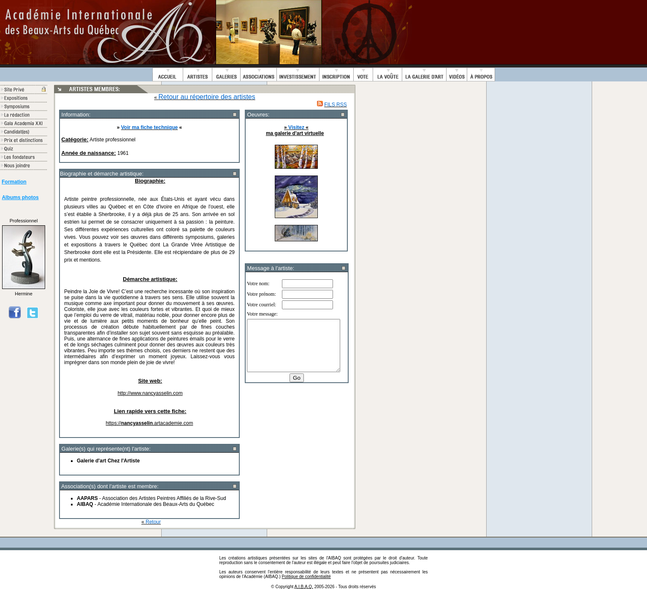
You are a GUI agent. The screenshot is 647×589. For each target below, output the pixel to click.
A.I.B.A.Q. (303, 586)
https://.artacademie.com (149, 423)
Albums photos (20, 197)
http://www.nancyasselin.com (150, 393)
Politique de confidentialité (306, 576)
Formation (14, 182)
